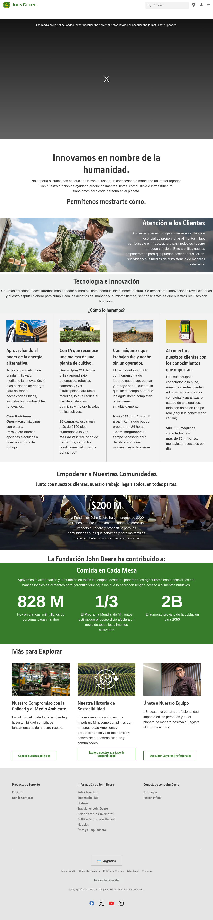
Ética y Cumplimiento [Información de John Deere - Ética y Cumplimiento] (92, 830)
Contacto (147, 871)
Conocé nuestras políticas (37, 756)
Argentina (106, 861)
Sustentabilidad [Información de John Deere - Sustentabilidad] (88, 797)
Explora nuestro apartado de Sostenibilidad (106, 754)
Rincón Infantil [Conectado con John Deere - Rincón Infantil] (152, 797)
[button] (91, 903)
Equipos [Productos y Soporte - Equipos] (17, 792)
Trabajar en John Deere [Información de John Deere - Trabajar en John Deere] (93, 808)
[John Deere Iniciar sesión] (201, 5)
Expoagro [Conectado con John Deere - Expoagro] (150, 792)
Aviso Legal (133, 871)
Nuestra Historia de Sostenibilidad (96, 706)
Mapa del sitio (68, 871)
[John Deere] (22, 5)
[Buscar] (167, 5)
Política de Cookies (113, 871)
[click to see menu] (208, 5)
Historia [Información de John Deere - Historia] (83, 803)
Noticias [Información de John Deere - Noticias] (83, 824)
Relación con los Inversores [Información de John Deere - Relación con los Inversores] (96, 814)
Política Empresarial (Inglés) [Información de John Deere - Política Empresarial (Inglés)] (96, 819)
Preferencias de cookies (106, 880)
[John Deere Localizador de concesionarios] (193, 5)
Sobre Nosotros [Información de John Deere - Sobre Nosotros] (88, 792)
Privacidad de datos (89, 871)
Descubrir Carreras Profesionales (173, 756)
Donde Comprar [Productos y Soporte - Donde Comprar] (22, 797)
